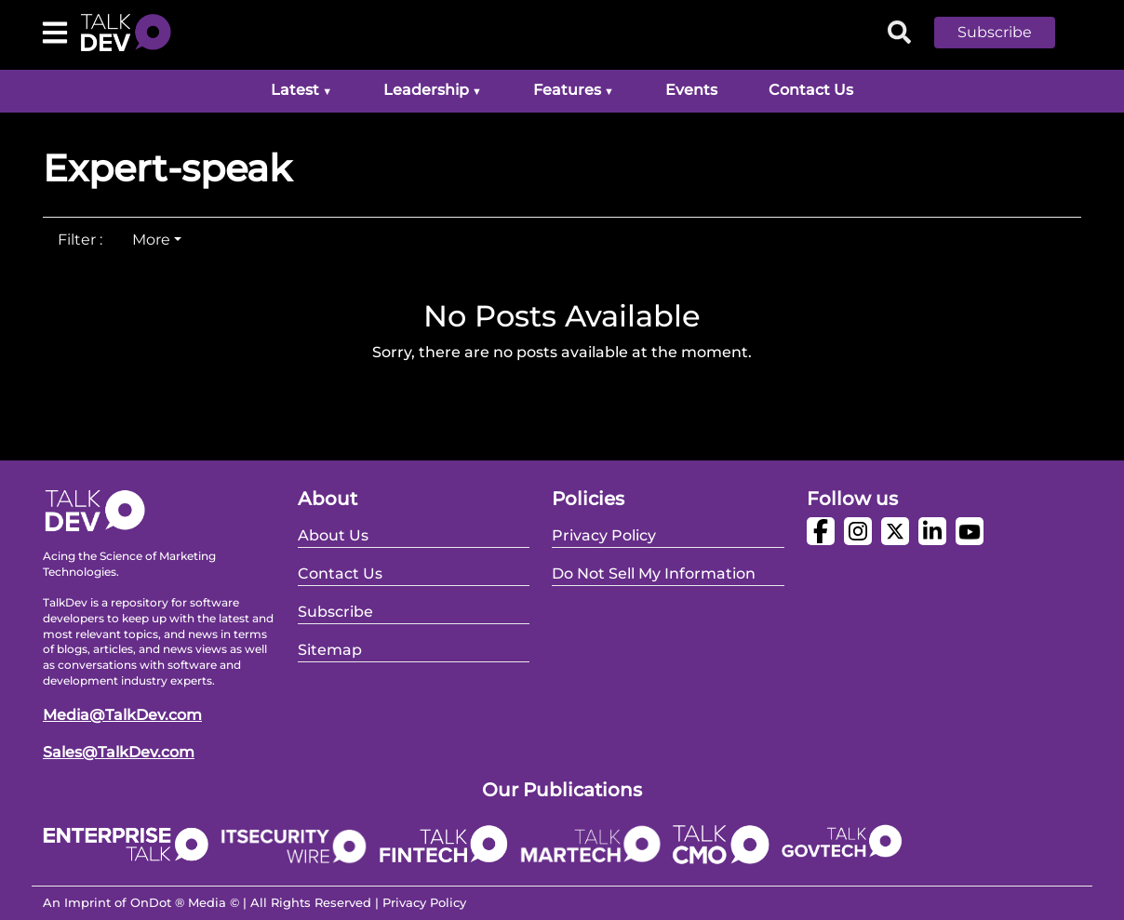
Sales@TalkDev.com (118, 752)
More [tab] (151, 239)
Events (691, 90)
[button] (1008, 32)
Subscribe (994, 32)
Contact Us (811, 90)
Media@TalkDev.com (122, 715)
